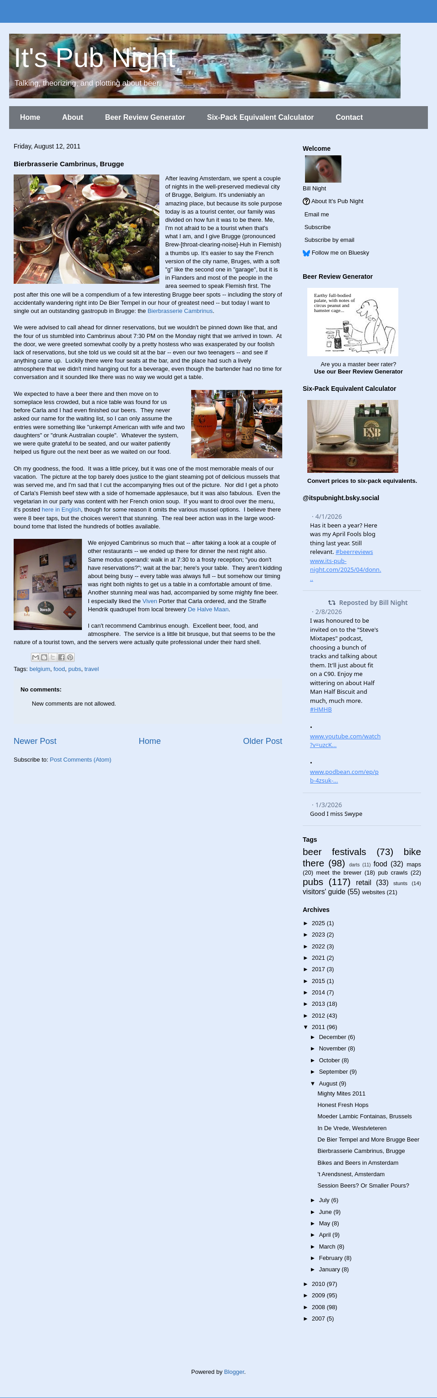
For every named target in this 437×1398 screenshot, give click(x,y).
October (330, 1060)
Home (30, 117)
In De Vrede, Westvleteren (351, 1128)
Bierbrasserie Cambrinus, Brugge (361, 1150)
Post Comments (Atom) (81, 759)
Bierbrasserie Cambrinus (180, 310)
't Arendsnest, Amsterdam (351, 1174)
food (59, 669)
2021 (319, 957)
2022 (319, 946)
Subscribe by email (330, 239)
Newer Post (35, 741)
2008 (319, 1307)
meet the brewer (339, 872)
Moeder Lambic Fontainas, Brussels (364, 1116)
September (334, 1071)
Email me (317, 214)
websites (373, 892)
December (333, 1037)
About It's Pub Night (337, 201)
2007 (319, 1318)
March (328, 1246)
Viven (149, 601)
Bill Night (314, 188)
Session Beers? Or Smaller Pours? (363, 1185)
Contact (349, 117)
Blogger (234, 1371)
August (329, 1083)
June (326, 1212)
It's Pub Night (94, 57)
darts (354, 864)
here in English (61, 509)
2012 (319, 1015)
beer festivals (334, 851)
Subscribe (318, 227)
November (333, 1048)
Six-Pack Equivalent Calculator (260, 117)
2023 (319, 934)
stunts (400, 883)
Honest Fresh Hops (342, 1104)
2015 (319, 981)
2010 (319, 1283)
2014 (319, 992)
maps (414, 864)
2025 (319, 923)
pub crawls (392, 872)
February (332, 1258)
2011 (319, 1027)
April (326, 1234)
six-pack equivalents (387, 480)
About (72, 117)
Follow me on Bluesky (340, 252)
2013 (319, 1003)
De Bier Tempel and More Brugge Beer (368, 1139)
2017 (319, 969)
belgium (40, 669)
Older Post (262, 741)
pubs (74, 669)
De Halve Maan (208, 609)
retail (363, 882)
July (325, 1200)
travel (91, 669)
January (330, 1269)
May (325, 1223)
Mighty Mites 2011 (341, 1093)
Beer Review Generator (145, 117)
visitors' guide (324, 892)
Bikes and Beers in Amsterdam (357, 1162)
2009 (319, 1295)
